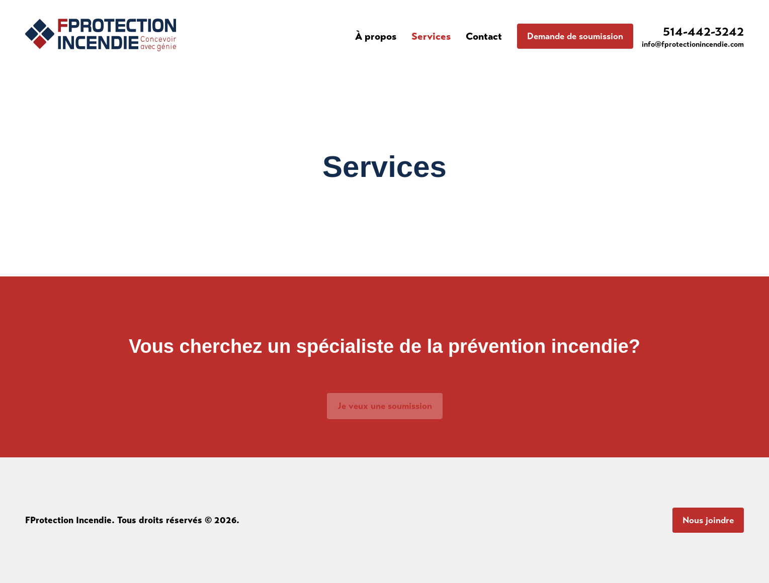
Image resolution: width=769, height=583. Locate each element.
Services (431, 36)
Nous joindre (708, 520)
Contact (484, 36)
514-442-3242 (703, 31)
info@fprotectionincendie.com (693, 44)
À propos (375, 36)
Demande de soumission (575, 36)
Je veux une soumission (384, 409)
